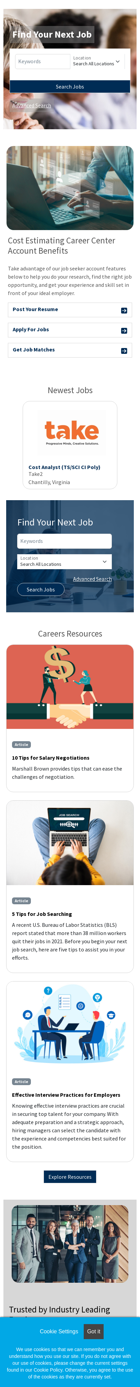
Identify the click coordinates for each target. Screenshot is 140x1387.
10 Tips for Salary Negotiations (51, 757)
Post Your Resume (70, 310)
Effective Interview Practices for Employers (66, 1094)
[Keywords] (42, 61)
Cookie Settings (59, 1331)
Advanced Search (31, 105)
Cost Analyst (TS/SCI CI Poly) (64, 467)
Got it (93, 1331)
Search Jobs (70, 86)
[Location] (97, 61)
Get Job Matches (70, 350)
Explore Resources (70, 1176)
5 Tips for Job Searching (42, 913)
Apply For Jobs (70, 330)
